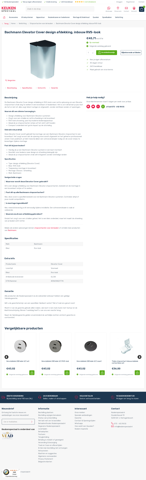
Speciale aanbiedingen (83, 415)
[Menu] (19, 470)
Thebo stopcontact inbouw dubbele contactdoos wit (125, 362)
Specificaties (26, 88)
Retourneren (43, 451)
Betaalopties (43, 432)
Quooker (96, 17)
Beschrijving (11, 88)
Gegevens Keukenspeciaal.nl (49, 426)
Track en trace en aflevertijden (50, 445)
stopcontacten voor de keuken (46, 228)
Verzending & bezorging (47, 442)
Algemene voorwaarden (47, 456)
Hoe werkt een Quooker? (84, 426)
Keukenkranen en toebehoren (59, 17)
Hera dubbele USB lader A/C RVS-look (55, 361)
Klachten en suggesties (47, 453)
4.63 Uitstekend (85, 2)
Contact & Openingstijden (85, 421)
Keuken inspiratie (81, 429)
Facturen (41, 434)
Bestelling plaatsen (45, 412)
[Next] (139, 357)
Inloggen (119, 2)
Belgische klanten (45, 462)
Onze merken (80, 412)
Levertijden (42, 429)
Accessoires (13, 17)
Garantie (53, 88)
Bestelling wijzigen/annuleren (49, 415)
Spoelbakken (107, 17)
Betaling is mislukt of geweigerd (50, 440)
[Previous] (6, 357)
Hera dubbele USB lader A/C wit (17, 361)
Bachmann (12, 230)
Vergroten (10, 80)
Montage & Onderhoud (81, 17)
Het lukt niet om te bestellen (49, 421)
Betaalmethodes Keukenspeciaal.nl (51, 423)
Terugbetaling (43, 437)
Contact (141, 2)
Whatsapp (79, 423)
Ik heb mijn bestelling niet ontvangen (52, 448)
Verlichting (119, 17)
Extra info (41, 88)
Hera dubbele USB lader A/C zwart (89, 361)
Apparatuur (40, 17)
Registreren (130, 2)
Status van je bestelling (47, 418)
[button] (90, 52)
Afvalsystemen (27, 17)
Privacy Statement (45, 459)
